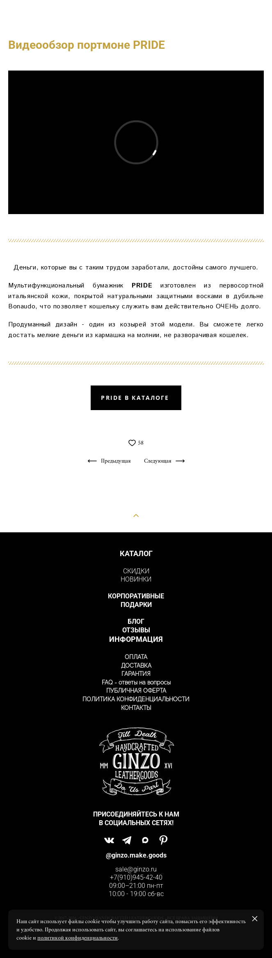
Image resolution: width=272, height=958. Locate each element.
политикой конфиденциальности (77, 938)
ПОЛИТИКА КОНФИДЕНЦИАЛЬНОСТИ (136, 699)
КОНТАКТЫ (136, 708)
